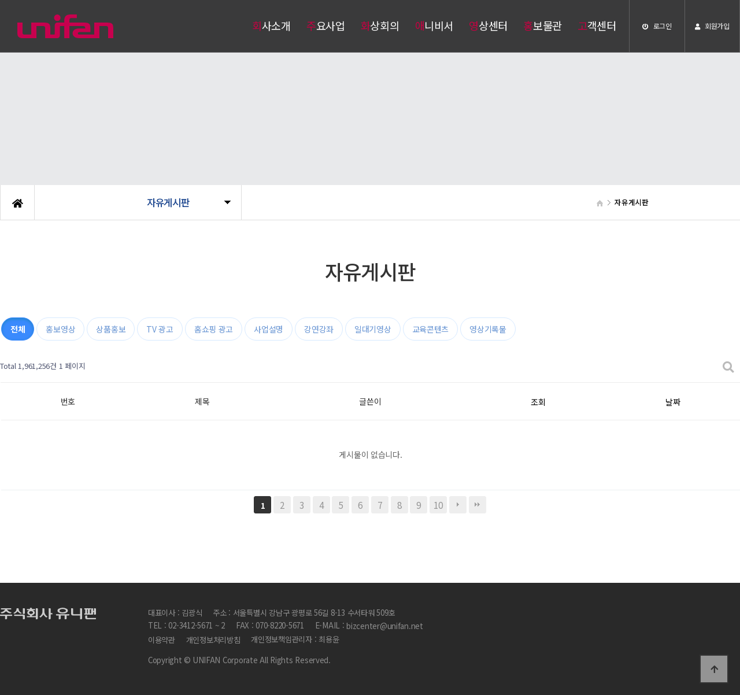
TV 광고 (159, 329)
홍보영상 (60, 329)
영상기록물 (487, 329)
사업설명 (268, 329)
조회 (538, 402)
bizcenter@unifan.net (384, 626)
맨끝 (477, 504)
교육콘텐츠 (430, 329)
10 (438, 504)
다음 (458, 504)
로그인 (657, 26)
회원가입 (712, 26)
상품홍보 (110, 329)
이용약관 (161, 639)
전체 (17, 329)
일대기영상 (372, 329)
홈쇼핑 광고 (213, 329)
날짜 (672, 402)
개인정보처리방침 (213, 639)
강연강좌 (319, 329)
